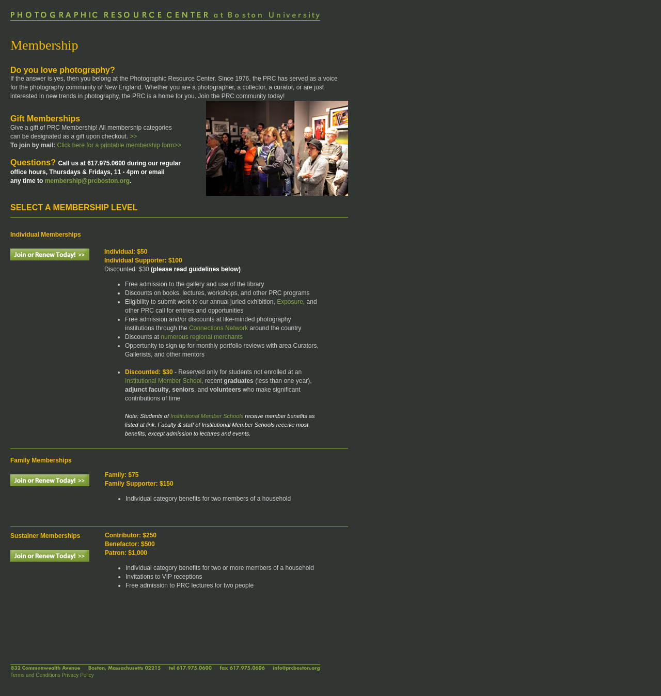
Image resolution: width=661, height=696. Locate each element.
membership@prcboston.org (87, 180)
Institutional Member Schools (206, 416)
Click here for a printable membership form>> (118, 145)
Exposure (290, 301)
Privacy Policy (78, 675)
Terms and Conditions (35, 675)
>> (133, 136)
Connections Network (218, 328)
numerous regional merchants (202, 337)
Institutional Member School (163, 380)
